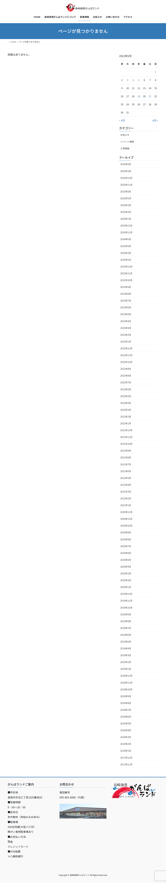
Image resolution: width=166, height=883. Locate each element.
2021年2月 (125, 498)
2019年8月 (125, 621)
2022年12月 (126, 348)
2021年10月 (126, 443)
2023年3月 (125, 328)
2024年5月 (125, 246)
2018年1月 (125, 750)
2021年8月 (125, 457)
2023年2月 (125, 334)
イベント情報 (127, 141)
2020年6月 (125, 553)
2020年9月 (125, 532)
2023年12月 (126, 266)
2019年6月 (125, 634)
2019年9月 (125, 614)
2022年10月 (126, 362)
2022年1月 (125, 423)
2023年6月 (125, 307)
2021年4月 (125, 484)
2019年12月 (126, 593)
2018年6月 (125, 716)
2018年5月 (125, 723)
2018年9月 (125, 696)
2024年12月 (126, 225)
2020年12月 (126, 512)
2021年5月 (125, 478)
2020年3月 (125, 573)
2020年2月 (125, 580)
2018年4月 (125, 730)
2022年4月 (125, 403)
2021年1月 (125, 505)
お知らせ (124, 134)
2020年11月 (126, 518)
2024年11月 (126, 232)
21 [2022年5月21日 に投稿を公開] (150, 96)
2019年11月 (126, 600)
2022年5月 (125, 396)
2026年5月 (125, 164)
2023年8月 (125, 293)
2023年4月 (125, 321)
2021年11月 (126, 437)
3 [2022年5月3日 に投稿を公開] (127, 80)
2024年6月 (125, 239)
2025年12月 (126, 178)
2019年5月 (125, 641)
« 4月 (122, 120)
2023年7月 (125, 300)
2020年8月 (125, 539)
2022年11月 (126, 355)
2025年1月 (125, 218)
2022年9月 (125, 368)
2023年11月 (126, 273)
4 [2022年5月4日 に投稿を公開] (133, 80)
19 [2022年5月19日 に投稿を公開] (138, 96)
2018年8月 (125, 703)
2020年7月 (125, 546)
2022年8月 (125, 375)
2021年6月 (125, 471)
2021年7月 (125, 464)
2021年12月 (126, 430)
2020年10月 (126, 525)
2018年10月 (126, 689)
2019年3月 (125, 655)
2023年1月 (125, 341)
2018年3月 (125, 737)
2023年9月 (125, 287)
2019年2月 (125, 662)
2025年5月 (125, 198)
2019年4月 (125, 648)
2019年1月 (125, 668)
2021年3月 (125, 491)
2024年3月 (125, 253)
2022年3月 (125, 409)
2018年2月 (125, 743)
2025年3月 (125, 205)
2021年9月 (125, 450)
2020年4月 (125, 566)
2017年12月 (126, 757)
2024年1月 (125, 259)
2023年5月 (125, 314)
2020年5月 (125, 559)
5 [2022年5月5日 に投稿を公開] (138, 80)
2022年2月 (125, 416)
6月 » (155, 120)
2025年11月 (126, 184)
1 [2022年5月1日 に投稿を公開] (155, 72)
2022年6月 (125, 389)
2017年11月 (126, 764)
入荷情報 (124, 148)
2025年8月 (125, 191)
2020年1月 (125, 587)
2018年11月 (126, 682)
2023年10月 (126, 280)
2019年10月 (126, 607)
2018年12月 (126, 675)
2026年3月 (125, 171)
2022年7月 (125, 382)
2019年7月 (125, 628)
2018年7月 (125, 709)
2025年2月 (125, 212)
